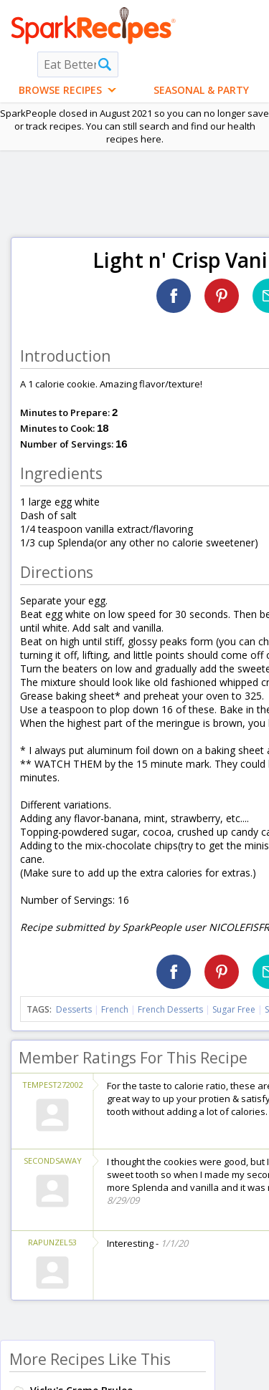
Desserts (74, 1009)
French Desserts (170, 1009)
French (114, 1009)
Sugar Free (233, 1009)
